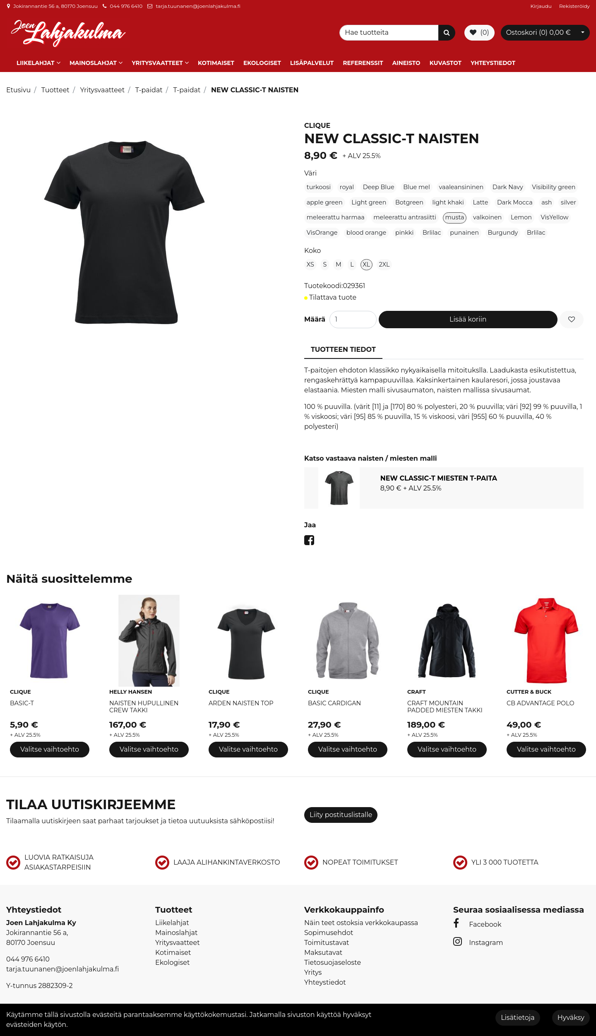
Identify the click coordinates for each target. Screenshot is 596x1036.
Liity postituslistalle (341, 811)
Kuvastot (445, 59)
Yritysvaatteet (157, 59)
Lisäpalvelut (312, 59)
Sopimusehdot (328, 929)
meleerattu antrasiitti (404, 213)
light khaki (448, 198)
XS (310, 260)
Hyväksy (571, 1018)
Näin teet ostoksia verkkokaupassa (361, 919)
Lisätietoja (517, 1018)
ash (546, 198)
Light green (368, 198)
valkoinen (487, 213)
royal (347, 183)
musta (454, 213)
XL (366, 260)
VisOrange (322, 229)
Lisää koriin (468, 316)
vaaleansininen (461, 183)
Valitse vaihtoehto (49, 746)
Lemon (521, 213)
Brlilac (432, 229)
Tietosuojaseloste (332, 959)
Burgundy (503, 229)
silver (568, 198)
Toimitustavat (326, 939)
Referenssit (363, 59)
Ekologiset (262, 59)
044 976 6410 (126, 6)
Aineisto (406, 59)
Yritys (313, 969)
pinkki (404, 229)
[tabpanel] (444, 484)
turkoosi (319, 183)
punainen (464, 229)
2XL (384, 260)
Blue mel (416, 183)
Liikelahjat (35, 59)
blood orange (366, 229)
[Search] (390, 31)
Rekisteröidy (574, 6)
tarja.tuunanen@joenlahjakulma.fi (198, 6)
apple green (325, 198)
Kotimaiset (216, 59)
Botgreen (409, 198)
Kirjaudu (542, 6)
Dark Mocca (515, 198)
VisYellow (555, 213)
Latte (480, 198)
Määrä (314, 316)
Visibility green (553, 183)
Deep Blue (378, 183)
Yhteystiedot (493, 59)
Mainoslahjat (93, 59)
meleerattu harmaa (336, 213)
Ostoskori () (538, 31)
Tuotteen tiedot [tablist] (343, 346)
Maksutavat (323, 949)
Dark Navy (508, 183)
